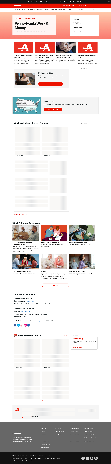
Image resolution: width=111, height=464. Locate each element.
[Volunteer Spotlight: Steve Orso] (88, 53)
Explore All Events (19, 214)
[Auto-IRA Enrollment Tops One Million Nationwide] (45, 53)
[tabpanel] (89, 10)
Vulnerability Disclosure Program (52, 458)
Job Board (44, 271)
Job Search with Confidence (21, 271)
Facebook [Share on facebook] (15, 325)
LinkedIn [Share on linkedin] (28, 325)
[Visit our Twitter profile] (87, 458)
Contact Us (58, 428)
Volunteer (43, 434)
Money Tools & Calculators (50, 242)
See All (65, 335)
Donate (43, 431)
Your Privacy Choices (25, 460)
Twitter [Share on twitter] (18, 325)
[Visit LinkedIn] (96, 458)
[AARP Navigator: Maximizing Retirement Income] (25, 239)
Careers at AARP (74, 431)
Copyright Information (36, 458)
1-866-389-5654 (30, 301)
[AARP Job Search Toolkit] (82, 265)
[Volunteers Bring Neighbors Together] (23, 53)
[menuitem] (14, 10)
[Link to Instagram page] (91, 458)
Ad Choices (15, 460)
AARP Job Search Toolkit (77, 271)
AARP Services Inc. (74, 441)
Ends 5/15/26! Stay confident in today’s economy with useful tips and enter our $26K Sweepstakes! (54, 1)
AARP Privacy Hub (22, 455)
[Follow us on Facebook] (83, 458)
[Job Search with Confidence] (25, 264)
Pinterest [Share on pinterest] (21, 325)
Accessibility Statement (44, 455)
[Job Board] (54, 267)
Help (90, 9)
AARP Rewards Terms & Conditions (21, 458)
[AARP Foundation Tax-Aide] (82, 235)
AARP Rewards (45, 441)
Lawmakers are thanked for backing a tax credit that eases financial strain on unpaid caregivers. (65, 60)
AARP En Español (83, 9)
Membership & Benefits (68, 5)
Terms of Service (33, 455)
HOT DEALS (77, 339)
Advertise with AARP (75, 428)
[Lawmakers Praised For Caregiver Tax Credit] (66, 52)
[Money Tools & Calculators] (54, 236)
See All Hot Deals (77, 347)
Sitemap (14, 455)
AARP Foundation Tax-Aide (78, 242)
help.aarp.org (36, 321)
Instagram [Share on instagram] (25, 325)
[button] (94, 7)
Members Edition (82, 5)
